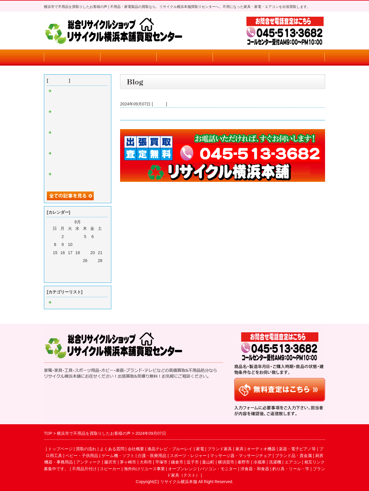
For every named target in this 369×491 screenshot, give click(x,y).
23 (62, 260)
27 (92, 260)
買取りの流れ (128, 57)
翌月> (88, 276)
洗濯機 (275, 462)
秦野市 (244, 462)
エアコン (293, 462)
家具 (239, 448)
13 (92, 244)
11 (77, 244)
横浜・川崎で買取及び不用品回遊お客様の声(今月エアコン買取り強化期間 (78, 98)
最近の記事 (58, 80)
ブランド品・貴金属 (293, 455)
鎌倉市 (177, 462)
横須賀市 (226, 462)
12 (85, 244)
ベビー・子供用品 (81, 455)
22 (55, 260)
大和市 (146, 462)
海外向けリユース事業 (144, 468)
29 (55, 268)
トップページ (72, 57)
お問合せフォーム (297, 57)
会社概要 (241, 57)
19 (85, 252)
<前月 (67, 276)
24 (70, 260)
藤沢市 (110, 462)
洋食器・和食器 (254, 468)
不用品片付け (84, 468)
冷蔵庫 (259, 462)
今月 (78, 276)
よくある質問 (184, 57)
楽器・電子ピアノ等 (297, 448)
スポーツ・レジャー (188, 455)
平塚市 (161, 462)
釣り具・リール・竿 (290, 468)
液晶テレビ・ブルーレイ (169, 448)
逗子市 (193, 462)
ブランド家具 (219, 448)
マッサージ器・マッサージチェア (240, 455)
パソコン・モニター (218, 468)
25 (77, 260)
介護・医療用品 (152, 455)
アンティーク (88, 462)
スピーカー (110, 468)
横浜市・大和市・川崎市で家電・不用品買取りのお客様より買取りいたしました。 (196, 114)
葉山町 (208, 462)
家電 (200, 448)
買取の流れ (86, 448)
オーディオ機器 (261, 448)
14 (100, 244)
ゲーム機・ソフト (118, 455)
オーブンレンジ (182, 468)
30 (62, 268)
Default (159, 104)
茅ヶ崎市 (128, 462)
